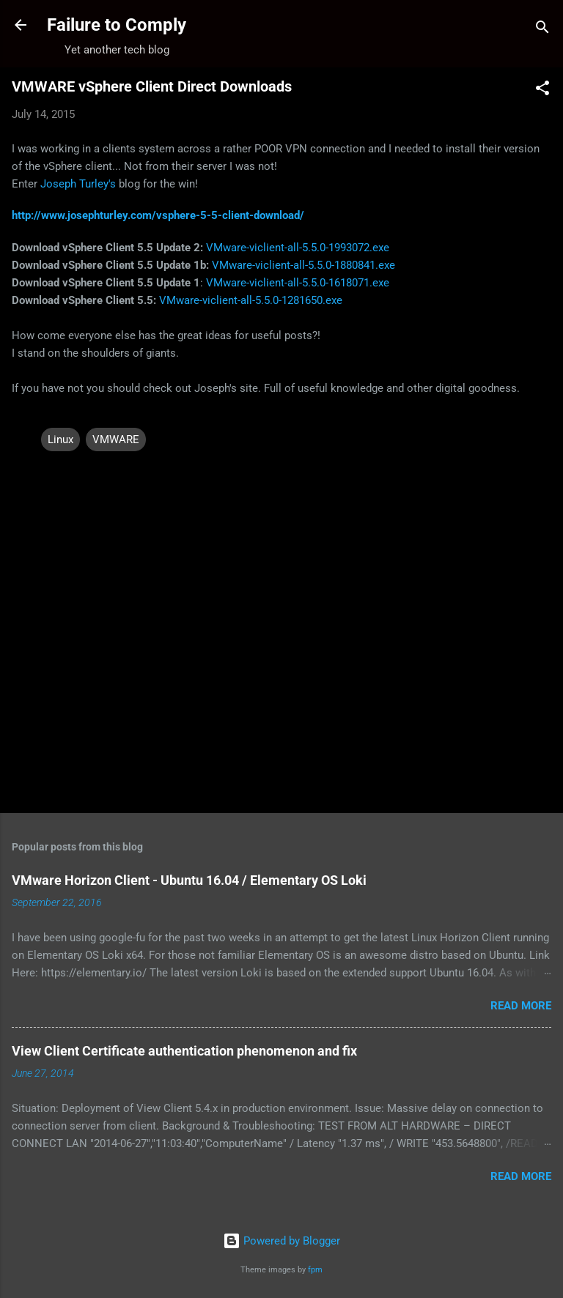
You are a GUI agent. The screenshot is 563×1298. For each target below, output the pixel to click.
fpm (315, 1270)
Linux (60, 439)
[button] (542, 90)
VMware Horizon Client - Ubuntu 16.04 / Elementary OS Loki (189, 880)
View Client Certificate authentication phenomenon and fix (184, 1050)
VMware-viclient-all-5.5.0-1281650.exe (250, 300)
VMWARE (115, 439)
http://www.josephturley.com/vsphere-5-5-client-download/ (158, 215)
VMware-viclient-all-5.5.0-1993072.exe (297, 247)
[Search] (542, 29)
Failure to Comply (116, 25)
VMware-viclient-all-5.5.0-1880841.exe (303, 265)
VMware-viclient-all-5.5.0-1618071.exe (297, 282)
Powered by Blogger (281, 1240)
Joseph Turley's (78, 183)
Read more (520, 1005)
